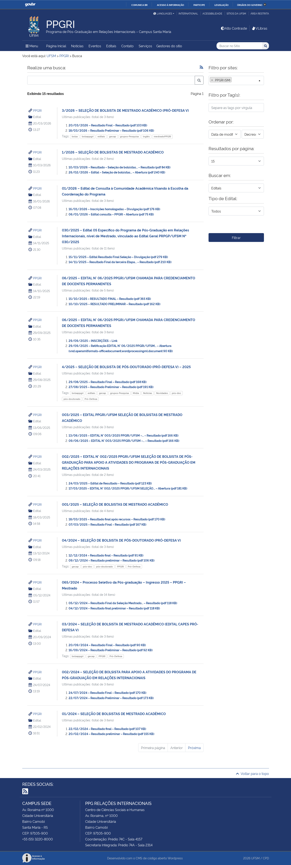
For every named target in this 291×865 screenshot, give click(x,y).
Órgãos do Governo (249, 5)
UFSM (255, 858)
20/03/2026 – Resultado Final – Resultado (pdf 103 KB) (108, 125)
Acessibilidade (212, 13)
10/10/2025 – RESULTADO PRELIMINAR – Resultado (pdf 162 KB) (114, 304)
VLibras (259, 28)
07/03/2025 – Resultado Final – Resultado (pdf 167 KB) (107, 524)
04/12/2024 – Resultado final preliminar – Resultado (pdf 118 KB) (114, 608)
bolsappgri (88, 136)
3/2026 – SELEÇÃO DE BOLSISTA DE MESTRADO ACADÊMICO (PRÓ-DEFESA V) (125, 110)
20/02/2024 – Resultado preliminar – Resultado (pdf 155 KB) (111, 734)
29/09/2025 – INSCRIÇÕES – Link (93, 341)
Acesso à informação (170, 5)
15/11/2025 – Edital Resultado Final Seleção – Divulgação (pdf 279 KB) (118, 257)
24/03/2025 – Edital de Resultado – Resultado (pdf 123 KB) (110, 483)
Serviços (145, 45)
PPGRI (37, 110)
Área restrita (260, 13)
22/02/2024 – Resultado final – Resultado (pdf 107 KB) (107, 729)
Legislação (221, 5)
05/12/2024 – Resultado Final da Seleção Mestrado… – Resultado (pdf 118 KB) (123, 603)
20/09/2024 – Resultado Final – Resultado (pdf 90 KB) (107, 645)
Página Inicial (56, 45)
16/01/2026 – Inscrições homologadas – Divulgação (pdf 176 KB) (114, 209)
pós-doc (176, 393)
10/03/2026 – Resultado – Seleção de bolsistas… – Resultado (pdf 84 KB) (119, 167)
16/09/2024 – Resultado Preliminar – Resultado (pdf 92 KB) (111, 650)
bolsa (75, 136)
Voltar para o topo (252, 773)
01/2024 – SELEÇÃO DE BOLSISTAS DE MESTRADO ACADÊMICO (114, 713)
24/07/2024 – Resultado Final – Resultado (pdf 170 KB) (107, 692)
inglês (146, 136)
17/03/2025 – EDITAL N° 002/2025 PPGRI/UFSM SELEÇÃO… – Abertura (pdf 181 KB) (128, 488)
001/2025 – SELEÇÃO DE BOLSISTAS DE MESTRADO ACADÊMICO (115, 504)
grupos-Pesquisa (129, 136)
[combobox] (236, 80)
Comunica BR (139, 5)
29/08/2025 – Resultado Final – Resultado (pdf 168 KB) (107, 382)
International (188, 13)
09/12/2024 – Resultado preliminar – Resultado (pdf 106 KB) (111, 560)
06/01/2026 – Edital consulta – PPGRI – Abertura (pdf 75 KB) (111, 214)
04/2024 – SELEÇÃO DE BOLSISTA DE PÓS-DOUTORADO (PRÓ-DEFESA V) (121, 540)
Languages (162, 13)
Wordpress (175, 858)
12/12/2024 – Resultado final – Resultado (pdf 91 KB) (106, 555)
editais (101, 136)
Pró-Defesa (91, 398)
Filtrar (236, 237)
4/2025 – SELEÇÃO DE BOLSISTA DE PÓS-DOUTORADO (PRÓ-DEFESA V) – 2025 (126, 366)
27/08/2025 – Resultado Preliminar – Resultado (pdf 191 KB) (111, 387)
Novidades (162, 393)
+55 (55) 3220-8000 (37, 839)
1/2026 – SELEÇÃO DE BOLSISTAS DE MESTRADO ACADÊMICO (113, 152)
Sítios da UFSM (236, 13)
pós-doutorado (72, 398)
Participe (199, 5)
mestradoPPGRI (162, 136)
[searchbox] (234, 80)
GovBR (30, 5)
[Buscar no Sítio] (239, 46)
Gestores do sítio (169, 45)
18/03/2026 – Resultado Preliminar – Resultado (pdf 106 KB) (111, 130)
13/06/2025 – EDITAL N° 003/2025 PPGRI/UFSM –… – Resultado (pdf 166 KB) (123, 435)
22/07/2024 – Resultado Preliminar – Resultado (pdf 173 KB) (111, 698)
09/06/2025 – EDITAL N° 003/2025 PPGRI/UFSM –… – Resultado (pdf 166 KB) (124, 440)
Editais (111, 45)
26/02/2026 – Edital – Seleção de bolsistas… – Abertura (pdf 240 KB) (117, 172)
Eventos (95, 45)
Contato (127, 45)
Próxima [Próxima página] (194, 747)
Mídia (136, 393)
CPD (266, 858)
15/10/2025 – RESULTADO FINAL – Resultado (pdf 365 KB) (110, 299)
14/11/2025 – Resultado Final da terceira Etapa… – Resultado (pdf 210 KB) (120, 262)
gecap (112, 136)
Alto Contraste (234, 28)
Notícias (77, 45)
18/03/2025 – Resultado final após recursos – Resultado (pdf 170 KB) (117, 519)
